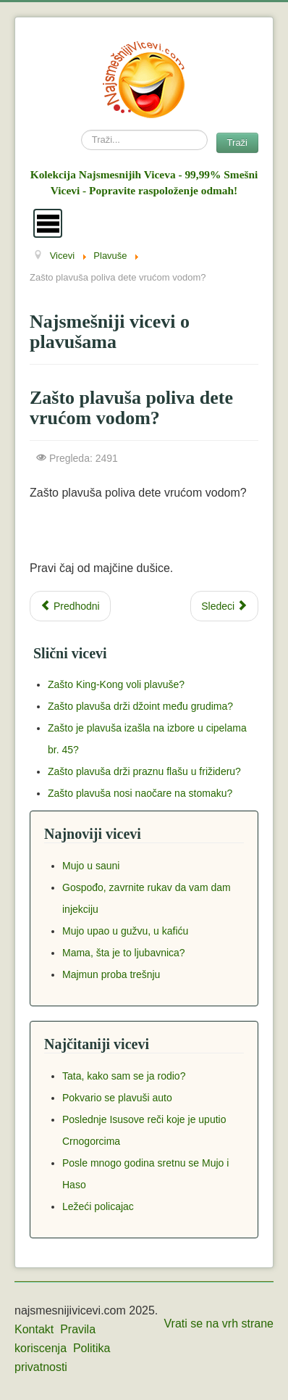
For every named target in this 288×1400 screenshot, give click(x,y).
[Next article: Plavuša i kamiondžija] (224, 606)
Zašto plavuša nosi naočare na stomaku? (140, 793)
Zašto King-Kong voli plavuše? (116, 684)
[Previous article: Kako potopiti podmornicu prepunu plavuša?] (70, 606)
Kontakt (34, 1329)
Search (81, 130)
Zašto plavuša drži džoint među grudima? (140, 706)
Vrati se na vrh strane (219, 1323)
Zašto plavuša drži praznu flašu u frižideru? (144, 771)
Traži (237, 142)
